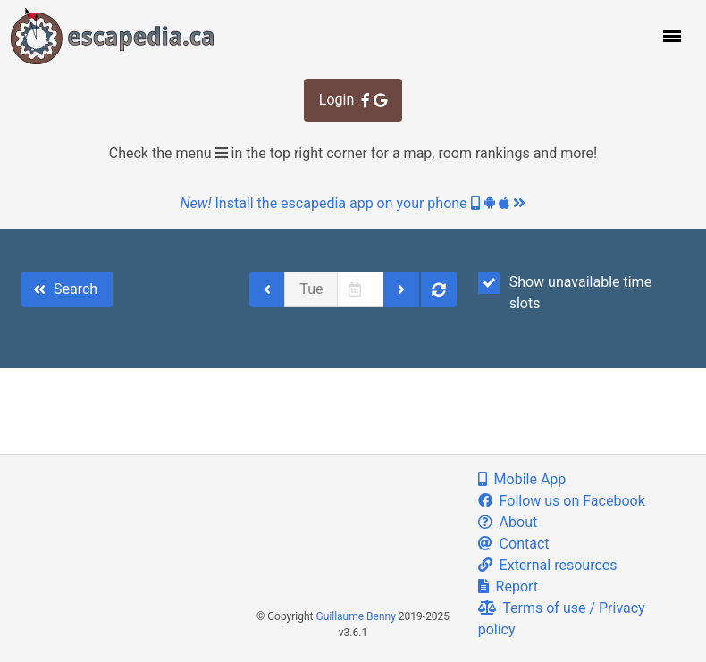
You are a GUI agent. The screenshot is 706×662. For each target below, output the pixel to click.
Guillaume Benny (356, 616)
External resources (548, 565)
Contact (514, 543)
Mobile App (522, 479)
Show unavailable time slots (564, 292)
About (508, 522)
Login (353, 99)
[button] (670, 35)
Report (508, 586)
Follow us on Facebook (561, 500)
